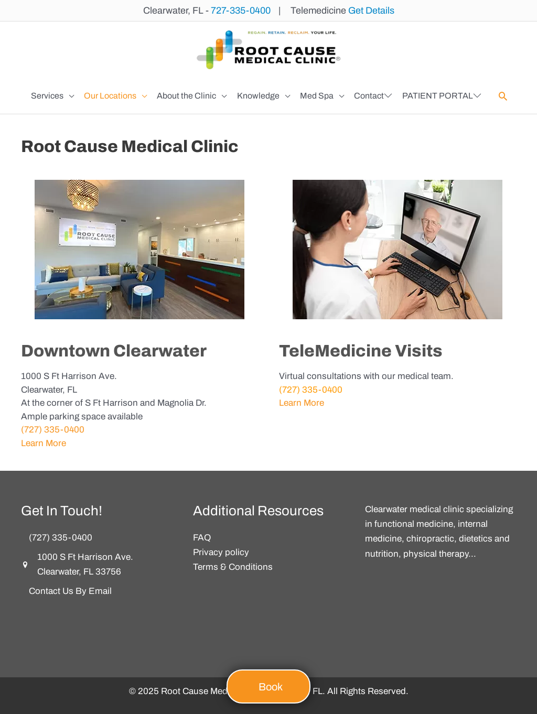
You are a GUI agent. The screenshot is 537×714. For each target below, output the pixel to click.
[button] (52, 96)
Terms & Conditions (233, 567)
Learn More (43, 443)
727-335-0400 (241, 10)
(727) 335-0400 (52, 430)
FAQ (202, 538)
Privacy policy (221, 552)
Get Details (371, 10)
